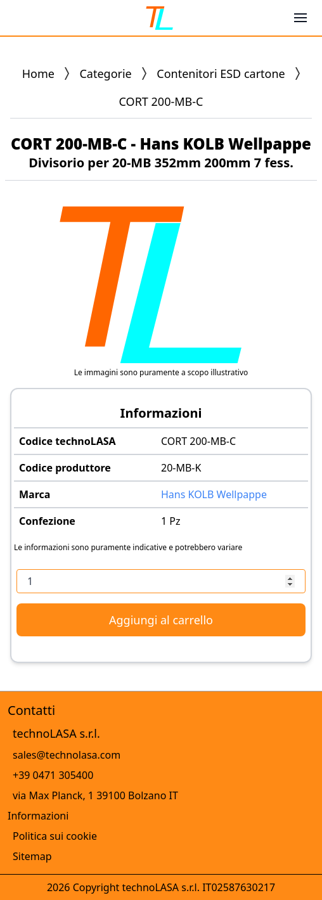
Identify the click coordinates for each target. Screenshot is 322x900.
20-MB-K (181, 468)
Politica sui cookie (55, 836)
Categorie (105, 73)
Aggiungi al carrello (161, 619)
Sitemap (32, 856)
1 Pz (171, 521)
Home (38, 73)
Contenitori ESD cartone (221, 73)
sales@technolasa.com (66, 755)
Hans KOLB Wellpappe (214, 494)
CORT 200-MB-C (198, 441)
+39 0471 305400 (53, 775)
